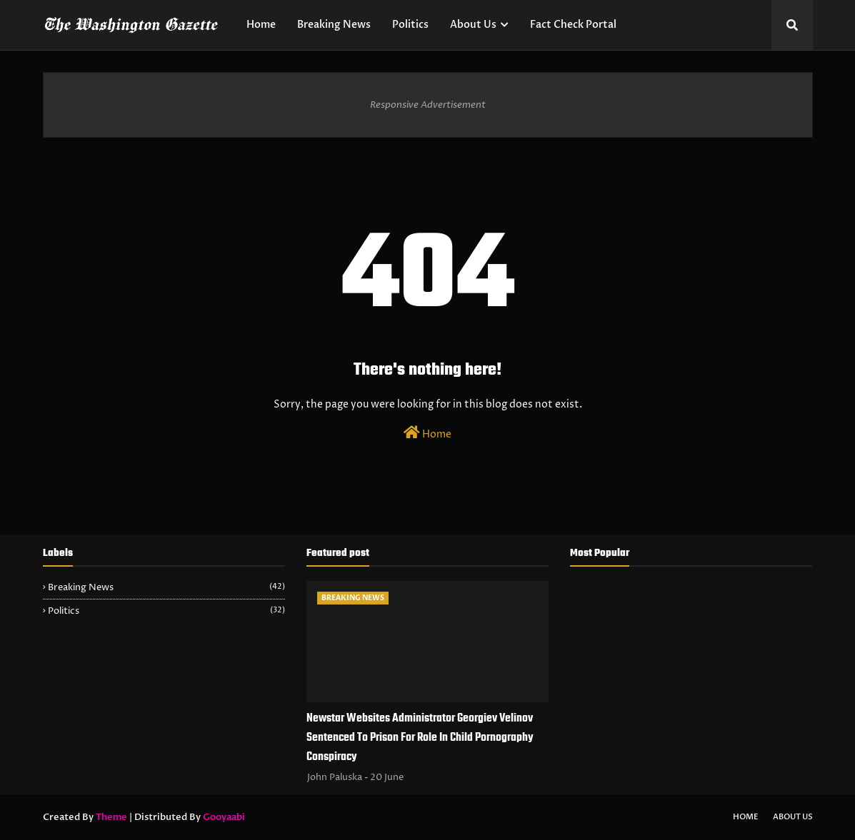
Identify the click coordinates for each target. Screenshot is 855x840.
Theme (111, 817)
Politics (166, 610)
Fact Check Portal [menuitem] (573, 24)
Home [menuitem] (261, 24)
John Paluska (334, 777)
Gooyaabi (224, 817)
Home (427, 433)
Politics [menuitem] (410, 24)
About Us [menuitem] (473, 24)
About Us (793, 816)
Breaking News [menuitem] (334, 24)
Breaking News (166, 587)
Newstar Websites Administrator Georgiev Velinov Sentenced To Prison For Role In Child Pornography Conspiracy (420, 737)
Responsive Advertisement (428, 104)
